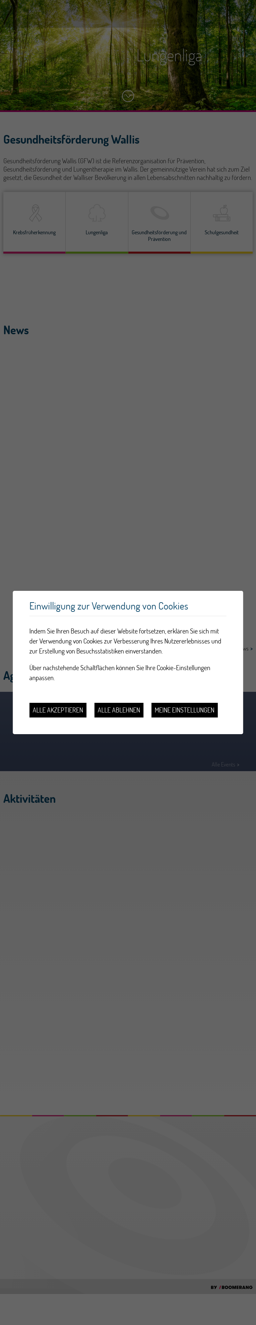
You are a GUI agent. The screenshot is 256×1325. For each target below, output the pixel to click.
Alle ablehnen (119, 710)
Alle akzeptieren (58, 710)
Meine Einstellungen (184, 710)
